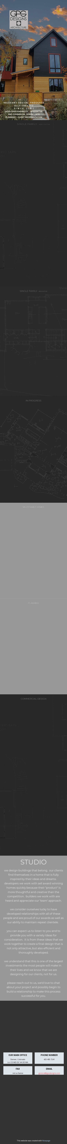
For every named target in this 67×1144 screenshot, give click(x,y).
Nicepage (46, 1140)
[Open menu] (60, 10)
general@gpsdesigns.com (49, 1073)
